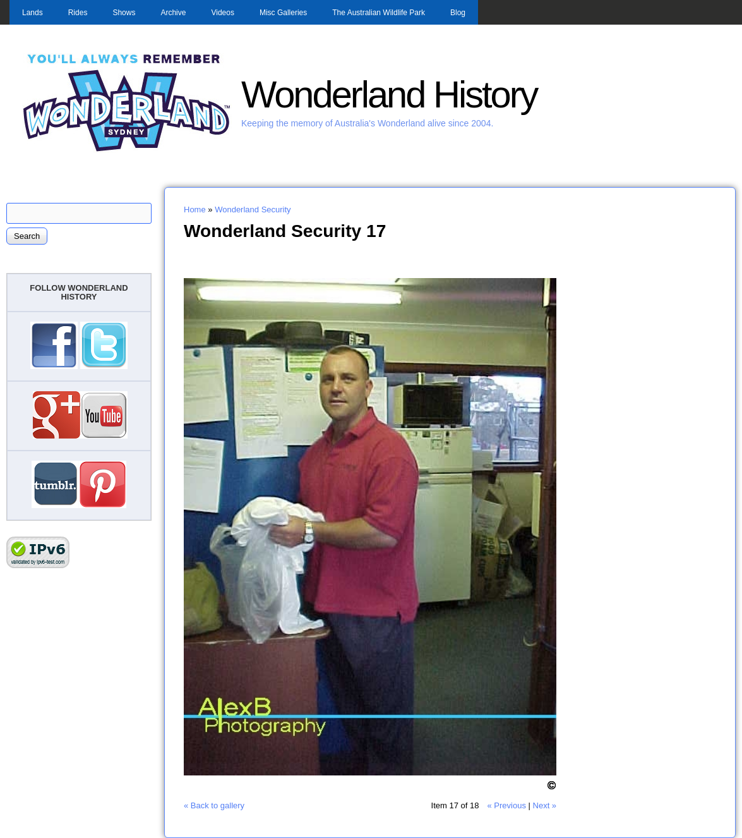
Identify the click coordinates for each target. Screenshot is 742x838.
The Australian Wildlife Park (378, 12)
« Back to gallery (214, 805)
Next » (545, 805)
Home (195, 209)
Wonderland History (389, 94)
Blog (457, 12)
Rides (78, 12)
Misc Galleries (283, 12)
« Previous (506, 805)
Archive (173, 12)
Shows (123, 12)
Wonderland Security (252, 209)
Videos (222, 12)
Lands (32, 12)
